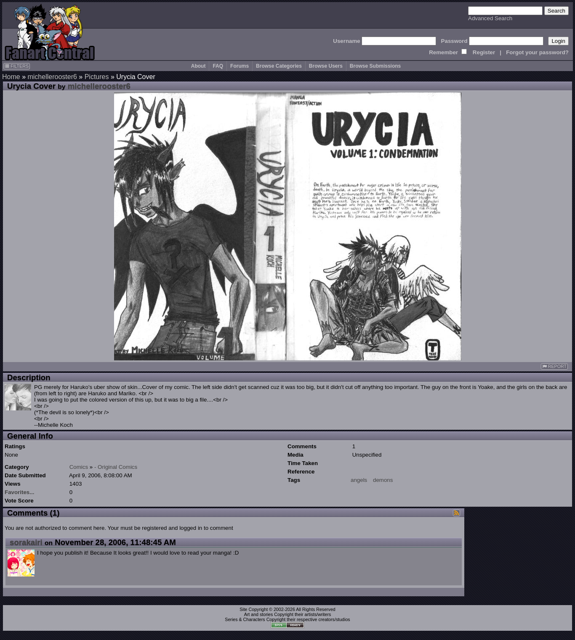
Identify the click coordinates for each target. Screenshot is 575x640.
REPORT (554, 366)
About (198, 66)
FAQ (218, 66)
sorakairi (26, 542)
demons (383, 480)
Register (484, 52)
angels (359, 480)
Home (11, 76)
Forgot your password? (537, 52)
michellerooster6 (52, 76)
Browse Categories (279, 66)
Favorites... (19, 492)
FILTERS (17, 66)
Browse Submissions (375, 66)
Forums (239, 66)
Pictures (97, 76)
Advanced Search (490, 18)
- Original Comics (115, 467)
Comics (78, 467)
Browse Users (326, 66)
